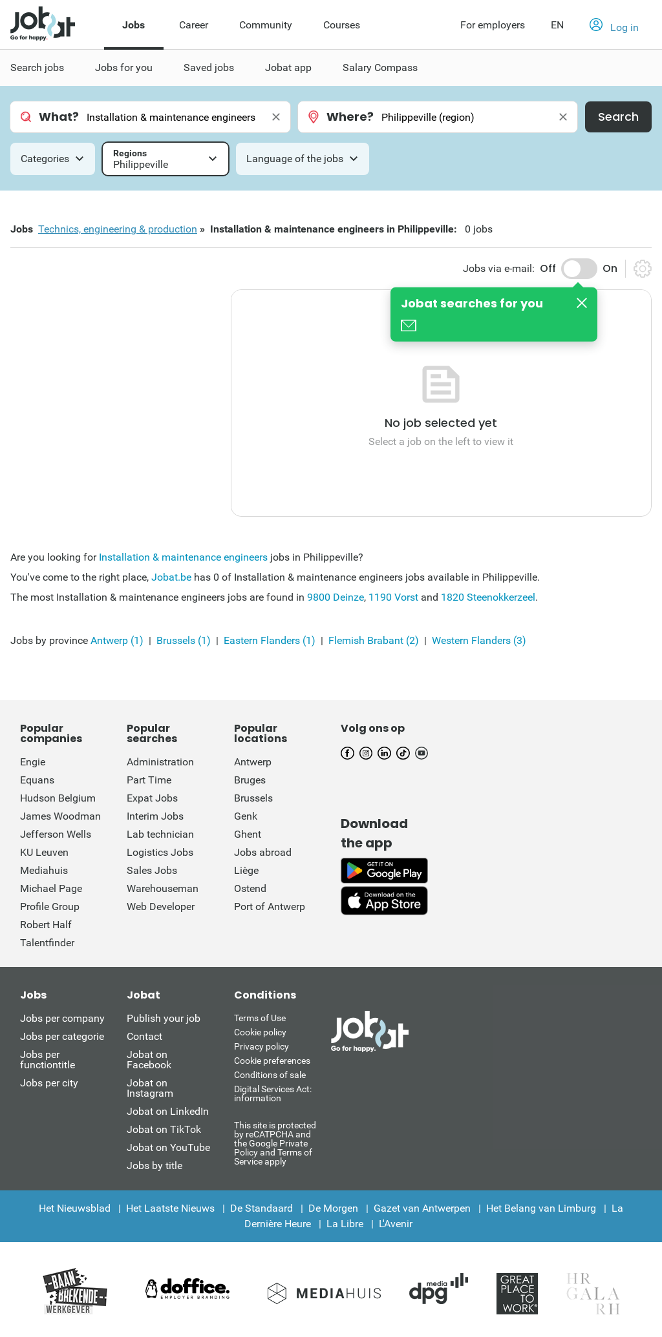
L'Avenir (395, 1224)
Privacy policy (261, 1046)
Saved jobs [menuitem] (209, 67)
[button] (614, 25)
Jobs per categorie (62, 1036)
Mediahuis (44, 870)
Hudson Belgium (58, 798)
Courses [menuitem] (341, 25)
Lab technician (160, 834)
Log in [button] (614, 26)
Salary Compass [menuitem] (380, 67)
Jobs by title (154, 1165)
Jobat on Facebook (149, 1059)
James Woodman (60, 816)
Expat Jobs (152, 798)
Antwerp (253, 762)
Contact (144, 1036)
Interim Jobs (155, 816)
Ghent (247, 834)
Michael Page (51, 888)
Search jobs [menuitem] (37, 67)
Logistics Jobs (160, 852)
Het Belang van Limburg (541, 1208)
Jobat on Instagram (150, 1088)
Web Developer (161, 906)
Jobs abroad (263, 852)
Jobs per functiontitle (47, 1059)
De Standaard (261, 1208)
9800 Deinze (335, 597)
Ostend (250, 888)
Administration (160, 762)
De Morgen (333, 1208)
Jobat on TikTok (164, 1129)
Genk (245, 816)
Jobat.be (171, 577)
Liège (246, 870)
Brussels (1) (183, 640)
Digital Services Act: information (273, 1093)
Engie (32, 762)
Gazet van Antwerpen (422, 1208)
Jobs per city (49, 1083)
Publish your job (163, 1018)
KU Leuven (44, 852)
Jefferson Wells (55, 834)
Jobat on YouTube (168, 1147)
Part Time (149, 780)
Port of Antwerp (269, 906)
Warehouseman (162, 888)
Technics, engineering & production (117, 229)
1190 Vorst (393, 597)
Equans (37, 780)
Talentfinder (47, 943)
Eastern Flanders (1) (269, 640)
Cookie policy (260, 1032)
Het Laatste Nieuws (170, 1208)
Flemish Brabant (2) (373, 640)
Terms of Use (260, 1018)
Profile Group (50, 906)
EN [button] (557, 25)
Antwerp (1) (117, 640)
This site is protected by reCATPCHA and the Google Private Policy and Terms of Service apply (275, 1143)
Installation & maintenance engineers (183, 557)
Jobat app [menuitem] (288, 67)
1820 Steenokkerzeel (488, 597)
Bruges (250, 780)
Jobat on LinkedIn (168, 1111)
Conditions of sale (270, 1075)
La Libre (344, 1224)
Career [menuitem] (193, 25)
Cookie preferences (272, 1060)
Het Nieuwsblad (75, 1208)
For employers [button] (492, 25)
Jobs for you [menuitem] (124, 67)
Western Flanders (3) (479, 640)
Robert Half (46, 924)
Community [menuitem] (265, 25)
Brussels (253, 798)
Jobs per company (62, 1018)
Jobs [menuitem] (133, 25)
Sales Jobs (152, 870)
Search (618, 117)
